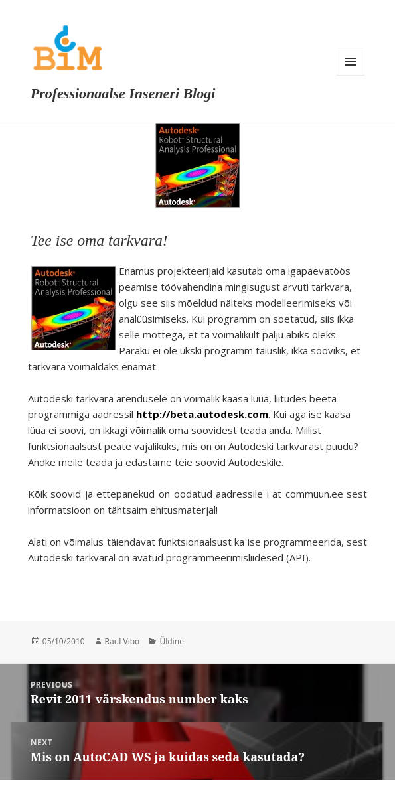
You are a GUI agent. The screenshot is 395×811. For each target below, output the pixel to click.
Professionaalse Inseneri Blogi (123, 93)
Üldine (171, 641)
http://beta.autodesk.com (202, 414)
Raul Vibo (122, 641)
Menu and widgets (350, 62)
